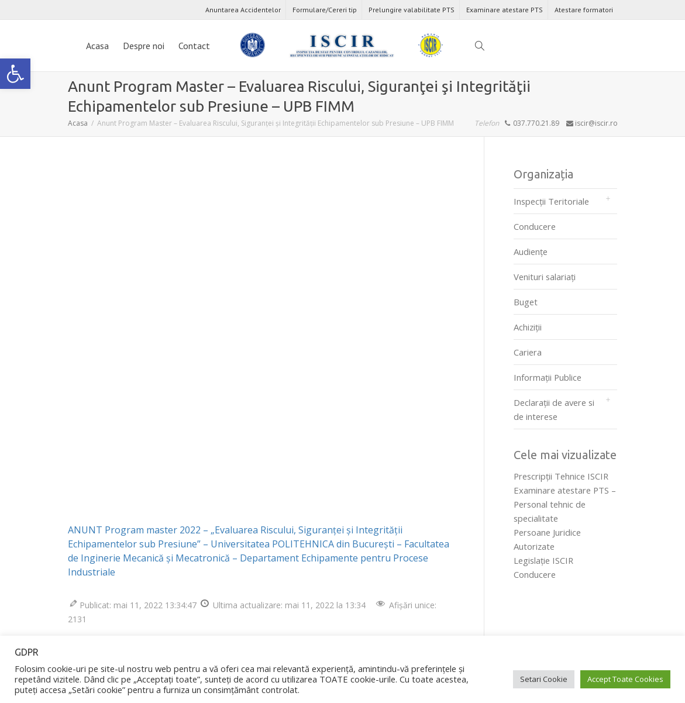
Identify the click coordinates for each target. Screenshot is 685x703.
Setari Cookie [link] (543, 679)
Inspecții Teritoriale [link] (551, 201)
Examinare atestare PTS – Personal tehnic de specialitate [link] (565, 504)
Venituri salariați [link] (545, 276)
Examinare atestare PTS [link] (504, 9)
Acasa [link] (97, 45)
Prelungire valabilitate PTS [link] (412, 9)
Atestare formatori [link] (584, 9)
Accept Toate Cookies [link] (625, 679)
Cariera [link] (528, 352)
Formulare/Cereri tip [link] (324, 9)
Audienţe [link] (531, 251)
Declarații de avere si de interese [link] (554, 409)
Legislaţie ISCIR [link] (543, 560)
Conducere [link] (535, 226)
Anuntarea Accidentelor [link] (243, 9)
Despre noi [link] (143, 45)
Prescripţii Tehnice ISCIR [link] (561, 476)
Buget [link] (526, 302)
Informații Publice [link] (547, 377)
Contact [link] (194, 45)
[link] (15, 73)
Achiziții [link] (528, 327)
